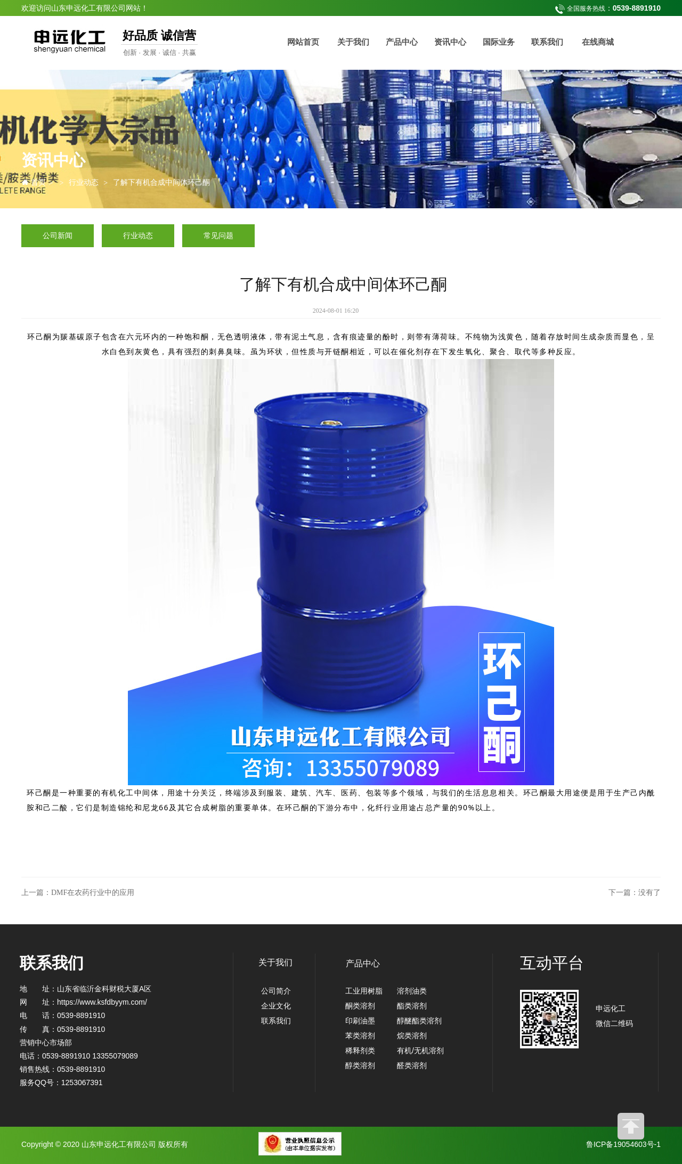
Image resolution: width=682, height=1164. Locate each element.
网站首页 (303, 42)
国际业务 (499, 42)
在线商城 (598, 42)
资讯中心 (450, 42)
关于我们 (353, 42)
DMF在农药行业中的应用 (92, 893)
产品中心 (402, 42)
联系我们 (547, 42)
